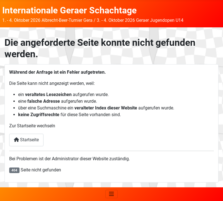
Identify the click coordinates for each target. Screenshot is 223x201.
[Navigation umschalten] (111, 194)
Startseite (26, 139)
